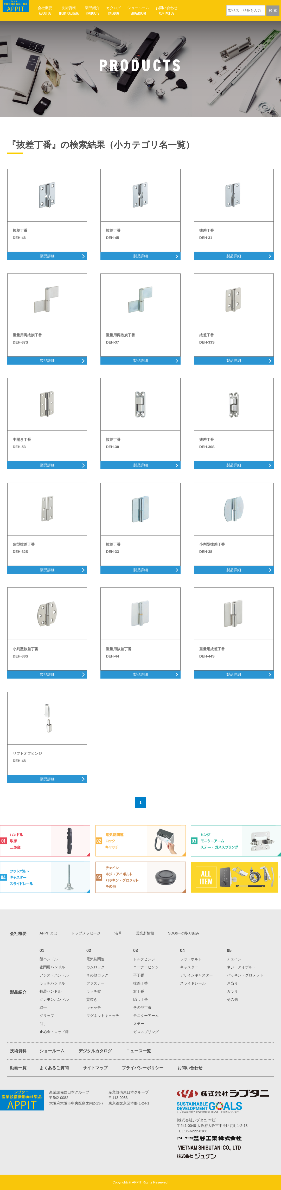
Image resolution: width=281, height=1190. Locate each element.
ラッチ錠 (93, 991)
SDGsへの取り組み (184, 933)
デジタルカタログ (95, 1051)
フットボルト (191, 959)
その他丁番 (142, 1007)
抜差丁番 (140, 983)
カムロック (95, 967)
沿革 (118, 933)
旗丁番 (138, 991)
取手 (43, 1007)
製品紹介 (92, 10)
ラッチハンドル (52, 983)
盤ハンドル (49, 959)
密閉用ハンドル (52, 967)
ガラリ (232, 991)
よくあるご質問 (54, 1068)
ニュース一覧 (138, 1051)
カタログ (113, 10)
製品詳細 (47, 271)
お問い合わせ (166, 10)
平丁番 (138, 975)
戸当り (232, 983)
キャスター (189, 967)
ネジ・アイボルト (241, 967)
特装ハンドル (50, 991)
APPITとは (48, 933)
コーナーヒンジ (146, 967)
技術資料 (69, 10)
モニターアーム (146, 1015)
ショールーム (138, 10)
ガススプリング (146, 1032)
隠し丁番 (140, 999)
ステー (138, 1024)
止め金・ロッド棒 (54, 1032)
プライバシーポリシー (142, 1068)
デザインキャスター (196, 975)
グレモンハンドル (54, 999)
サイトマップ (95, 1068)
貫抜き (91, 999)
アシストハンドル (54, 975)
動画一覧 (18, 1068)
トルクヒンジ (144, 959)
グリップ (47, 1015)
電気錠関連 (95, 959)
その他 (232, 999)
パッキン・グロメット (245, 975)
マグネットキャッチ (102, 1015)
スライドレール (193, 983)
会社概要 (45, 10)
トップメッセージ (85, 933)
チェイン (234, 959)
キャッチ (93, 1007)
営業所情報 (145, 933)
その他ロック (97, 975)
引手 (43, 1024)
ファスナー (95, 983)
